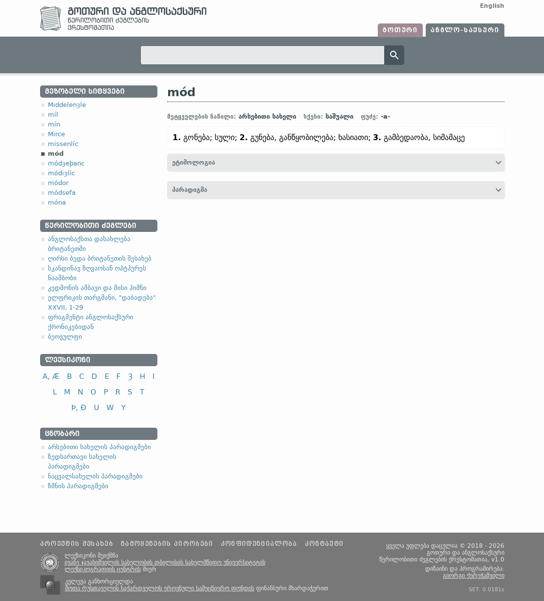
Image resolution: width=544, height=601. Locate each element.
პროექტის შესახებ (76, 543)
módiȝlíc (61, 173)
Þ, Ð (79, 407)
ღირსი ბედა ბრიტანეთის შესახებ (100, 258)
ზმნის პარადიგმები (78, 486)
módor (58, 183)
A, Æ (51, 376)
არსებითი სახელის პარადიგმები (99, 447)
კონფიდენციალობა (259, 543)
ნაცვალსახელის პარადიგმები (95, 476)
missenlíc (63, 143)
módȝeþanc (66, 163)
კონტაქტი (324, 543)
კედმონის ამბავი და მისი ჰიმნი (97, 287)
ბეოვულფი (65, 336)
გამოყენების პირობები (167, 543)
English (492, 5)
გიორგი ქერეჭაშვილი (473, 575)
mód (56, 153)
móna (57, 202)
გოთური (400, 30)
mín (54, 124)
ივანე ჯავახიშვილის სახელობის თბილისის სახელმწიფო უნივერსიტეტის (165, 562)
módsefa (62, 192)
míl (53, 114)
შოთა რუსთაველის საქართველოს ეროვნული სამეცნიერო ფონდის (159, 588)
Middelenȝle (67, 104)
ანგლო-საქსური (465, 30)
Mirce (56, 134)
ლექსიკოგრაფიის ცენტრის (103, 569)
